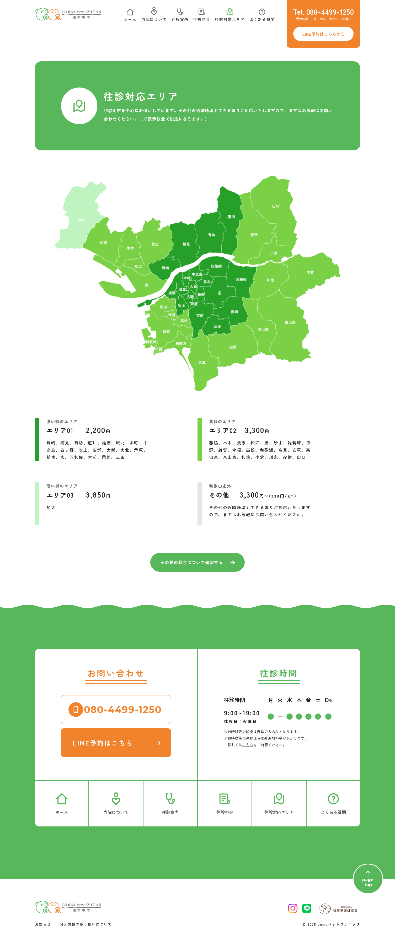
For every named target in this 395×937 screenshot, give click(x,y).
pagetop (368, 878)
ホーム (130, 16)
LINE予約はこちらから (323, 34)
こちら (247, 744)
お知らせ (43, 924)
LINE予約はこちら (103, 742)
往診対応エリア (229, 16)
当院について (154, 16)
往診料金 (201, 16)
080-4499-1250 (123, 709)
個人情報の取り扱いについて (86, 924)
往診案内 (180, 16)
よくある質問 (262, 16)
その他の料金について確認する (192, 562)
